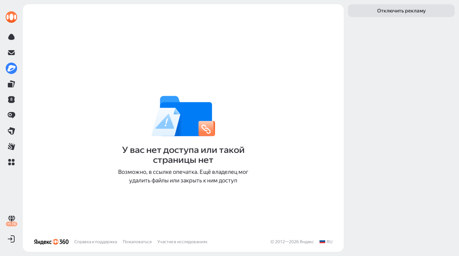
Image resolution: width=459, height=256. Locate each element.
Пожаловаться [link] (137, 241)
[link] (11, 17)
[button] (11, 162)
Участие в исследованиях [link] (182, 241)
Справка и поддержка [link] (95, 241)
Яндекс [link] (307, 241)
